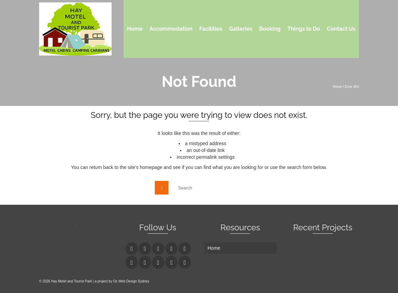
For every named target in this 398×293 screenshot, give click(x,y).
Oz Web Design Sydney (131, 281)
